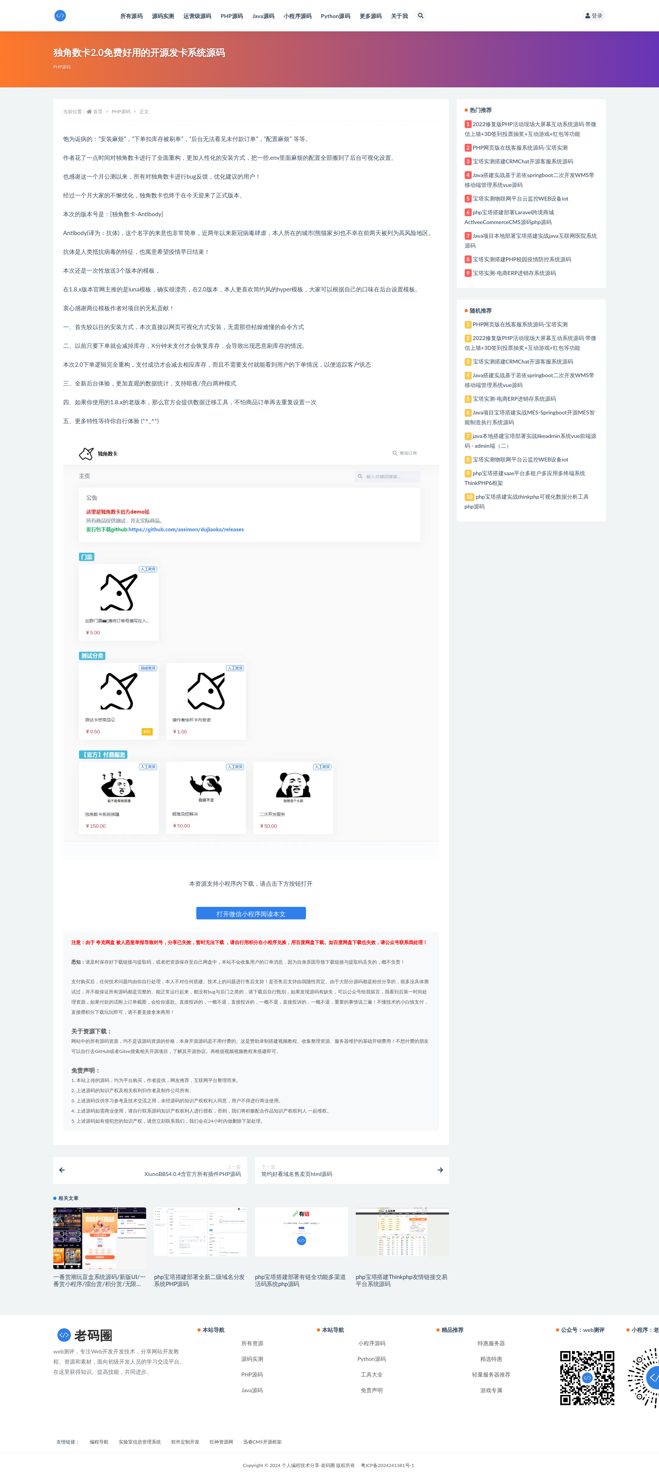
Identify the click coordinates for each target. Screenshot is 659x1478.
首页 (98, 111)
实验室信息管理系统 (140, 1442)
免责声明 (372, 1390)
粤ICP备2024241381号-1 (387, 1465)
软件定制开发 (185, 1442)
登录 (594, 15)
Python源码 (371, 1358)
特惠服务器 (491, 1343)
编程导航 (99, 1442)
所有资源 (252, 1343)
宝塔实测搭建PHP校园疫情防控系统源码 (522, 259)
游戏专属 (491, 1390)
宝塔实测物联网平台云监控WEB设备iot (520, 198)
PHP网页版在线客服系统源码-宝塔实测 (520, 147)
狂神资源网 (221, 1442)
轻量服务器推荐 (491, 1374)
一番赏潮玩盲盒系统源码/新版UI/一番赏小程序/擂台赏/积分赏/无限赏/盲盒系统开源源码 (99, 1283)
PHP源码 (62, 66)
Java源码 (252, 1390)
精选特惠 (491, 1358)
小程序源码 (372, 1343)
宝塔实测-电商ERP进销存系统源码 (514, 273)
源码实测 (252, 1358)
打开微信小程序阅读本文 (251, 913)
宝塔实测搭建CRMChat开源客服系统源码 (523, 161)
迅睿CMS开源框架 (262, 1442)
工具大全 (372, 1374)
